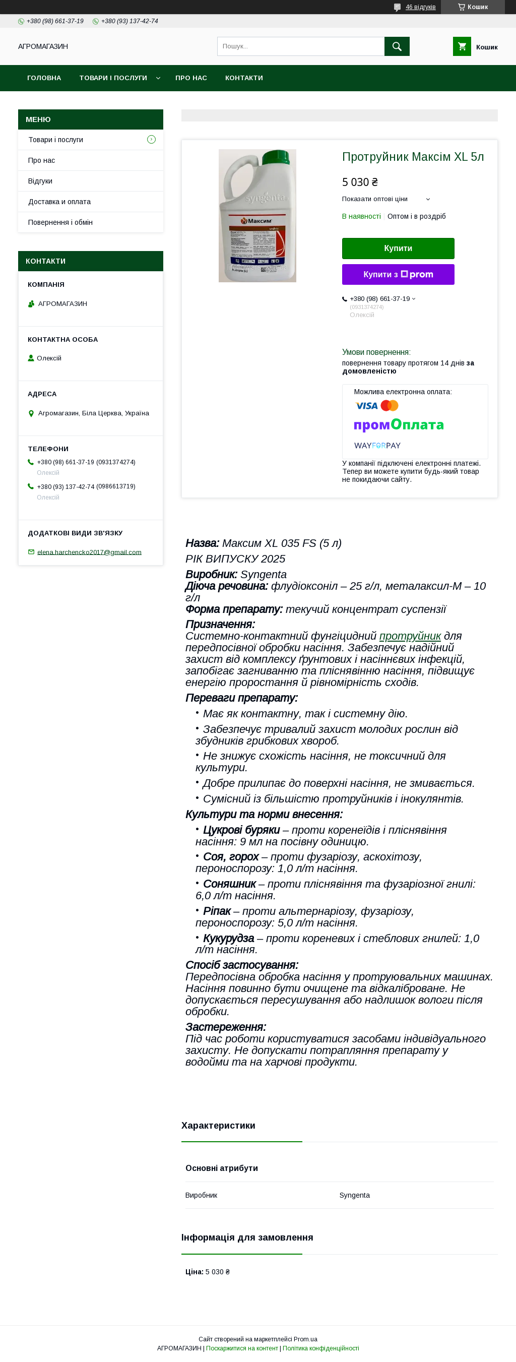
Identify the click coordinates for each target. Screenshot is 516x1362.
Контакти (244, 78)
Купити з (398, 274)
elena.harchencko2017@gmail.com (89, 551)
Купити (398, 248)
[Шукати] (397, 46)
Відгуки (40, 181)
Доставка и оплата (59, 202)
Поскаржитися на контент (242, 1348)
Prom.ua (305, 1339)
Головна (44, 78)
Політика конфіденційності (321, 1348)
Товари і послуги (113, 78)
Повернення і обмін (60, 222)
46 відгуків (421, 7)
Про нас (191, 78)
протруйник (410, 636)
